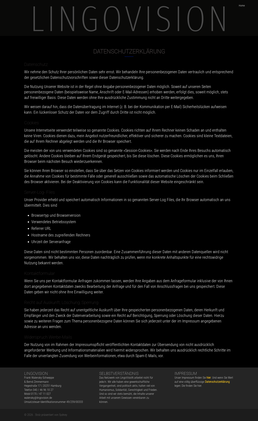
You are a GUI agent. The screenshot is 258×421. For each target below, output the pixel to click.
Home (242, 5)
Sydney (63, 415)
